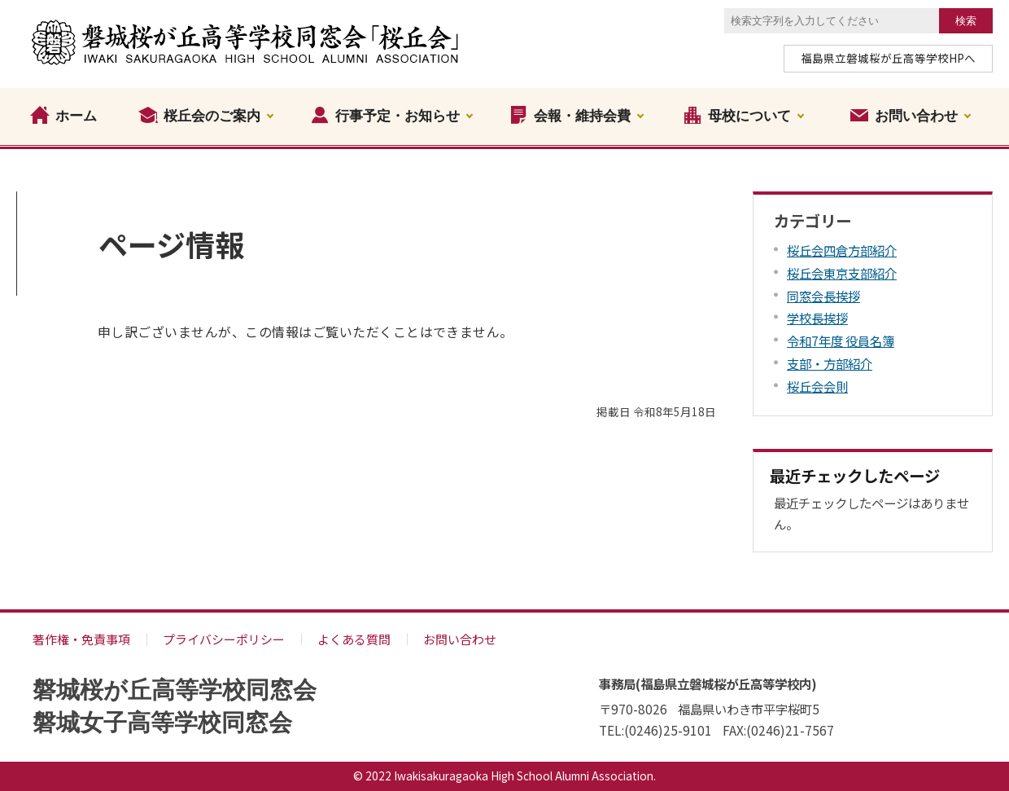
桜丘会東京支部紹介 (842, 273)
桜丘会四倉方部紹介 (842, 250)
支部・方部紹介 (829, 363)
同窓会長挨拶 (823, 296)
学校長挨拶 (817, 318)
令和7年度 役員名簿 (840, 340)
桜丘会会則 (817, 386)
